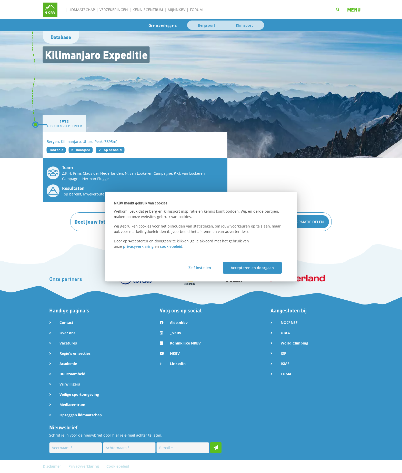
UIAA (285, 332)
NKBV (175, 353)
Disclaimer (52, 466)
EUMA (286, 373)
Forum (196, 9)
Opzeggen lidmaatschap (80, 414)
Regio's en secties (75, 353)
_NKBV (175, 332)
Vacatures (68, 343)
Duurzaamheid (72, 373)
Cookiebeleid (117, 466)
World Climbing (294, 343)
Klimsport (244, 25)
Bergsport (206, 25)
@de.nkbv (179, 322)
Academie (68, 363)
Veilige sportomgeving (79, 394)
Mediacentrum (72, 404)
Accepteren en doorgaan (252, 267)
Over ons (67, 332)
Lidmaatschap (81, 9)
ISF (283, 353)
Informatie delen (307, 221)
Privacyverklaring (84, 466)
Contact (66, 322)
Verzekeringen (113, 9)
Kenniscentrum (148, 9)
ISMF (285, 363)
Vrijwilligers (69, 384)
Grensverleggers (162, 25)
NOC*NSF (289, 322)
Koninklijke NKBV (185, 343)
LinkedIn (178, 363)
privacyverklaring (138, 246)
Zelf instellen (199, 267)
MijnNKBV (176, 9)
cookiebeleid (171, 246)
